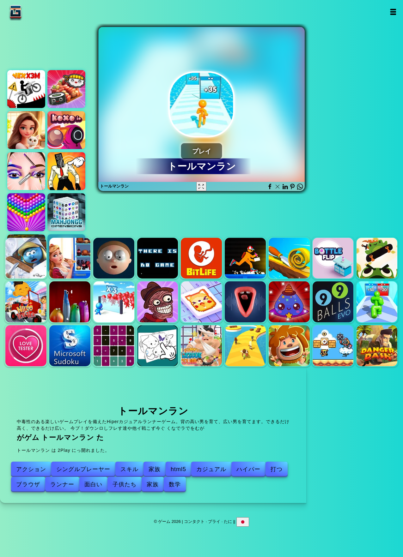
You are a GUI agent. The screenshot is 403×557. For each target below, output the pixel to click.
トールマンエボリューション (377, 301)
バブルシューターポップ (26, 212)
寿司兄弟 (66, 89)
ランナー (62, 484)
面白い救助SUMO (201, 345)
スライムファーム (289, 301)
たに (228, 521)
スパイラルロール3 (289, 258)
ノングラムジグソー (201, 301)
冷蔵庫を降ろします (69, 258)
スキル (129, 469)
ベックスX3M (26, 89)
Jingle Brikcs (289, 345)
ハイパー (248, 469)
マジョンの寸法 (66, 212)
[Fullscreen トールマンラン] (201, 186)
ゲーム (35, 12)
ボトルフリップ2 (333, 258)
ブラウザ (28, 484)
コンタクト (194, 521)
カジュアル (211, 469)
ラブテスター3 (25, 345)
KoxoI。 (66, 130)
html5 (178, 469)
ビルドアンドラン (245, 258)
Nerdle (113, 345)
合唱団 (245, 301)
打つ (277, 469)
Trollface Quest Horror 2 (157, 301)
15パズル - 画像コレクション (157, 345)
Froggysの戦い (377, 258)
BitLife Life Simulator (201, 258)
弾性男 (113, 258)
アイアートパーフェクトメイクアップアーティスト (26, 171)
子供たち (125, 484)
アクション (31, 469)
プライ (214, 521)
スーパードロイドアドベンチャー (333, 345)
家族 (155, 469)
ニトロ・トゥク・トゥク (25, 301)
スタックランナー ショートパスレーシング (245, 345)
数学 (175, 484)
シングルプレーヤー (83, 469)
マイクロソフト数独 (69, 345)
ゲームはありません (157, 258)
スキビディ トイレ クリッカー (66, 171)
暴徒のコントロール (113, 301)
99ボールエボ (333, 301)
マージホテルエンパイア (26, 130)
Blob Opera (69, 301)
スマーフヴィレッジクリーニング (25, 258)
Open (393, 12)
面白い (93, 484)
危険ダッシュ (377, 345)
